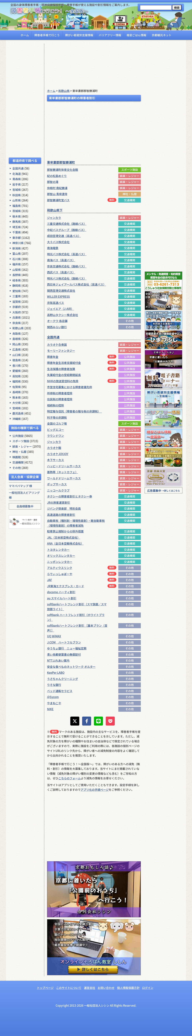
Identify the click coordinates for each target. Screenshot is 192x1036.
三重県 (16, 296)
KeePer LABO (55, 673)
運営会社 (89, 988)
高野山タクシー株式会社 (62, 315)
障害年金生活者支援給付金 (64, 363)
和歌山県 (18, 328)
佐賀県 (16, 387)
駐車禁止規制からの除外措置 (65, 531)
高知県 (16, 376)
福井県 (16, 264)
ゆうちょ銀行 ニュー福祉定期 (66, 648)
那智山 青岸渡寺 (57, 194)
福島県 (16, 206)
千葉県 (16, 232)
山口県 (16, 355)
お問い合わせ (106, 988)
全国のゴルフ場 (57, 423)
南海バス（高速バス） (61, 260)
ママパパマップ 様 (20, 486)
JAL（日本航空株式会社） (63, 537)
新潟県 (16, 248)
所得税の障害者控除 (59, 393)
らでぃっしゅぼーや (59, 574)
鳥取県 (16, 333)
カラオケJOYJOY (57, 454)
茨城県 (16, 211)
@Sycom (53, 697)
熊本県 (16, 397)
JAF (49, 580)
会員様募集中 (24, 506)
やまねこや (54, 703)
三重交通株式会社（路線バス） (66, 224)
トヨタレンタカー (58, 550)
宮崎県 (16, 408)
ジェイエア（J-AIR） (60, 309)
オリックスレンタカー (61, 556)
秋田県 (16, 195)
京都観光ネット (161, 35)
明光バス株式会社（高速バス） (66, 254)
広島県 (16, 349)
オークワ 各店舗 (57, 321)
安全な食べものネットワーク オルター (71, 667)
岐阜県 (16, 280)
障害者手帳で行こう (47, 35)
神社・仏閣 (19, 452)
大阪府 (16, 312)
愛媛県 (16, 371)
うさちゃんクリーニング (62, 679)
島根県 (16, 339)
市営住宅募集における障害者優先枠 (69, 387)
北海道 (16, 174)
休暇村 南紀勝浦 (57, 188)
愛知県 (16, 291)
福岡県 (16, 381)
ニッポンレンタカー (59, 562)
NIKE (50, 709)
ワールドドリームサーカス (64, 478)
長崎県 (16, 392)
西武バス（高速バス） (61, 272)
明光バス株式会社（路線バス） (66, 278)
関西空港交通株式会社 (61, 291)
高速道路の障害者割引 (61, 515)
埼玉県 (16, 227)
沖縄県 (16, 419)
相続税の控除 (55, 405)
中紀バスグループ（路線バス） (66, 230)
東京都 (16, 238)
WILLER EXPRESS (58, 296)
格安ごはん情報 (136, 35)
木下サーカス (55, 460)
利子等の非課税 (57, 417)
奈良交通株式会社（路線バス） (66, 266)
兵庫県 (16, 317)
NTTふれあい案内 (58, 660)
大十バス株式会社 (58, 242)
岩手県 (16, 184)
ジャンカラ (54, 218)
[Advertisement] (25, 100)
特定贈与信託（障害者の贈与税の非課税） (74, 411)
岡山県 (16, 344)
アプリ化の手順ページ (95, 790)
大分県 (16, 403)
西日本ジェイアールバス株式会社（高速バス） (76, 284)
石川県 (16, 259)
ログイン (147, 988)
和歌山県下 (55, 210)
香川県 (16, 365)
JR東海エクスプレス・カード (65, 586)
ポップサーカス (57, 484)
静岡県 (16, 285)
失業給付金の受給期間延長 (64, 375)
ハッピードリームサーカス (64, 466)
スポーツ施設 (20, 441)
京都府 (16, 307)
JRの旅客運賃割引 (58, 502)
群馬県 (16, 222)
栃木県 (16, 216)
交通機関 (18, 462)
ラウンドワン (55, 436)
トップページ (45, 988)
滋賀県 (16, 302)
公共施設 (18, 436)
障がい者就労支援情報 (79, 35)
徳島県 (16, 360)
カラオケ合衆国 (57, 345)
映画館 (16, 457)
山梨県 (16, 270)
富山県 (16, 253)
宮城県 (16, 190)
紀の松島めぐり (57, 176)
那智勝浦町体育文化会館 (62, 170)
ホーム (25, 35)
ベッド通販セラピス (59, 691)
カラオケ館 (54, 448)
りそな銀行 (54, 685)
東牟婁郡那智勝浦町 (61, 162)
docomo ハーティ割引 (61, 592)
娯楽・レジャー (22, 446)
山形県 (16, 200)
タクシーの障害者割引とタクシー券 (69, 496)
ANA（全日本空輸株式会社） (65, 543)
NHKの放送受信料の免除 (62, 381)
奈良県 (16, 323)
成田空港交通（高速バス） (64, 236)
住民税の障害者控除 (59, 399)
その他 (16, 468)
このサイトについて (68, 988)
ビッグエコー (55, 430)
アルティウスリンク (59, 568)
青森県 (16, 179)
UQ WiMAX (54, 636)
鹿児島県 (18, 413)
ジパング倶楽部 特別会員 (64, 508)
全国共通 (18, 168)
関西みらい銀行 (57, 327)
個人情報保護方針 (128, 988)
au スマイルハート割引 (61, 598)
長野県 (16, 275)
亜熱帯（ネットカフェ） (62, 472)
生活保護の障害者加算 (61, 369)
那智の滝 (52, 182)
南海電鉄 (52, 248)
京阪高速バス (55, 303)
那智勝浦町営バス (58, 200)
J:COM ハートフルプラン (64, 642)
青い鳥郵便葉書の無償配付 (64, 654)
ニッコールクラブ (58, 490)
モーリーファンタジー (61, 350)
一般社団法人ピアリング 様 (24, 495)
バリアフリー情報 (110, 35)
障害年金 (52, 357)
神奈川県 (18, 243)
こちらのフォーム (69, 778)
